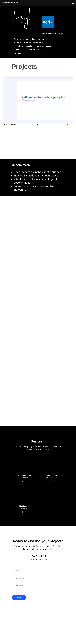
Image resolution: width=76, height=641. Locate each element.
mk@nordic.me (52, 481)
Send (19, 597)
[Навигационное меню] (73, 3)
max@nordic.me (24, 512)
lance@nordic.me (24, 481)
